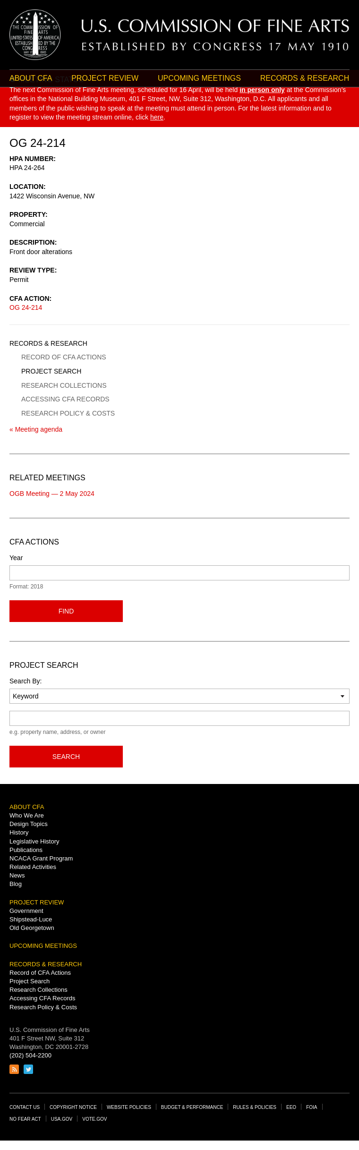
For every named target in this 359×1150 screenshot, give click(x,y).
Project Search (51, 371)
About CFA (30, 78)
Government (26, 910)
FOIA (311, 1107)
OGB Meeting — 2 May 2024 (51, 493)
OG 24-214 (25, 307)
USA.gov (62, 1119)
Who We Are (26, 815)
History (18, 832)
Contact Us (24, 1107)
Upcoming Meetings (199, 78)
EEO (291, 1107)
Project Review (104, 78)
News (17, 875)
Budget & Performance (192, 1107)
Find (66, 611)
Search (66, 756)
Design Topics (28, 823)
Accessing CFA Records (65, 399)
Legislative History (34, 841)
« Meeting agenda (35, 429)
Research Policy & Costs (68, 413)
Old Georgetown (31, 927)
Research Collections (63, 385)
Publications (26, 849)
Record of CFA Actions (63, 357)
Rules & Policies (254, 1107)
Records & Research (48, 343)
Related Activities (32, 866)
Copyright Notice (73, 1107)
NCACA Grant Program (41, 858)
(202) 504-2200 (30, 1055)
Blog (15, 883)
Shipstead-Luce (30, 919)
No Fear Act (25, 1119)
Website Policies (129, 1107)
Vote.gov (94, 1119)
